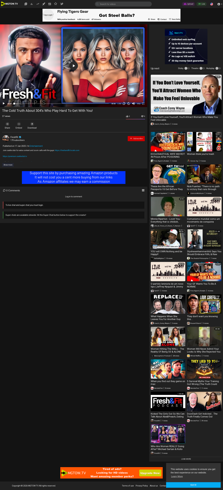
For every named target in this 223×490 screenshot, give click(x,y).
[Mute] (133, 103)
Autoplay (210, 68)
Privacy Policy (142, 486)
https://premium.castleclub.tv (15, 156)
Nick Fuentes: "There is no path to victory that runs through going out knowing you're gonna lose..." (204, 190)
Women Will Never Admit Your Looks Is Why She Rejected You (203, 350)
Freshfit (16, 137)
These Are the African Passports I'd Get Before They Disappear (167, 189)
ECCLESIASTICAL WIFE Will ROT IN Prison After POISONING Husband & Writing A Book (168, 157)
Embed (19, 125)
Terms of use (128, 486)
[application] (73, 65)
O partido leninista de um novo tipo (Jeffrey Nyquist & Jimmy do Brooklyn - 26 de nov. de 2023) (167, 288)
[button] (211, 4)
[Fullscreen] (143, 103)
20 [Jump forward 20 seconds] (128, 103)
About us (154, 486)
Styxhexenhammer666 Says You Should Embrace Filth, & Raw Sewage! (204, 254)
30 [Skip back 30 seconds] (124, 103)
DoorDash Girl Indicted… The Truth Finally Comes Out (202, 415)
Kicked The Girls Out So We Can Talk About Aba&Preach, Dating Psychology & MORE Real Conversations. (167, 418)
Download (32, 125)
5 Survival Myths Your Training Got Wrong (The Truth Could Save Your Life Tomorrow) (203, 384)
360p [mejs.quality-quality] (138, 104)
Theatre (195, 68)
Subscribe (136, 138)
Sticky (180, 68)
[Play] (3, 103)
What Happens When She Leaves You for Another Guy (165, 318)
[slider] (61, 103)
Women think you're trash (200, 154)
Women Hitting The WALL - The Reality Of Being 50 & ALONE (167, 350)
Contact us (164, 486)
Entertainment (36, 146)
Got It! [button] (193, 485)
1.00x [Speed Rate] (119, 104)
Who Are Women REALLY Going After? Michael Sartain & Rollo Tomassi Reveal (167, 449)
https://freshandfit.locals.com (67, 150)
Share (7, 125)
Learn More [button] (177, 476)
